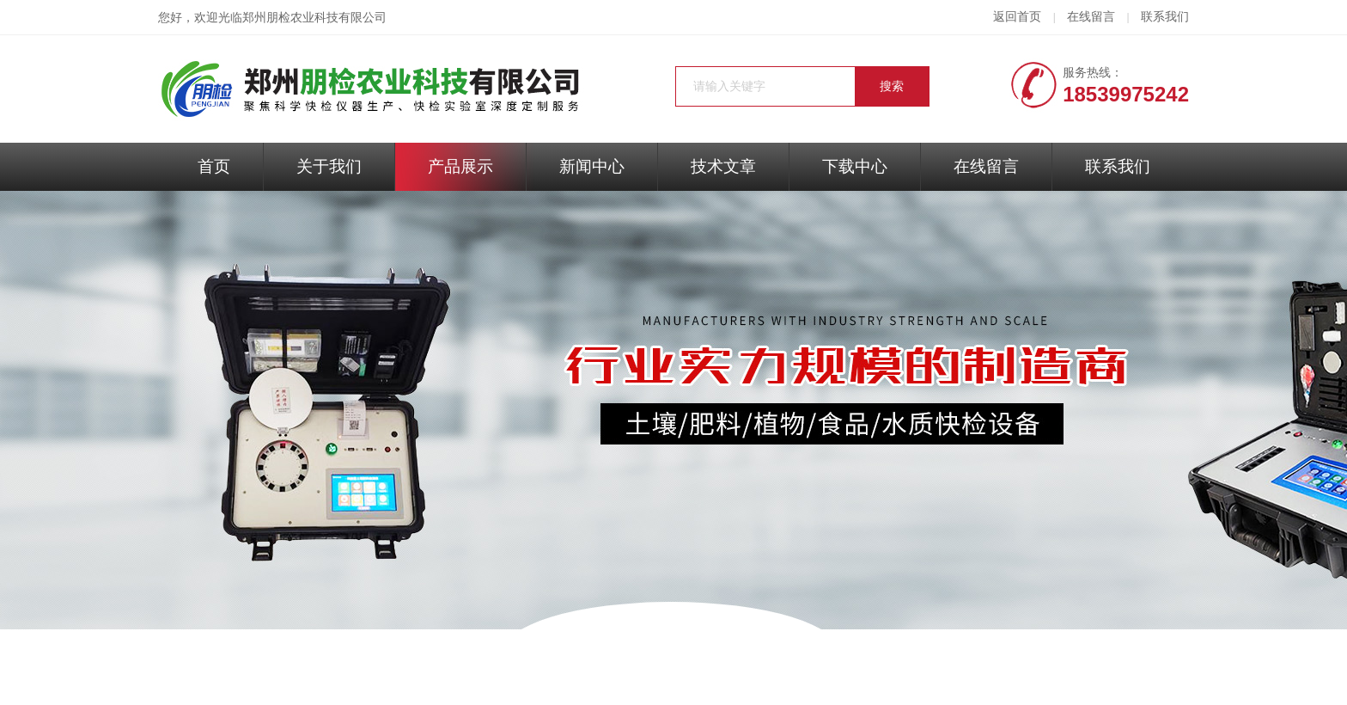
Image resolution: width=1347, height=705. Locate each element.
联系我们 (1165, 16)
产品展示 (460, 166)
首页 (214, 166)
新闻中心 (592, 166)
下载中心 (854, 166)
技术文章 (723, 166)
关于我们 (329, 166)
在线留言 (1091, 16)
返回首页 (1017, 16)
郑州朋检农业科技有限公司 (314, 17)
